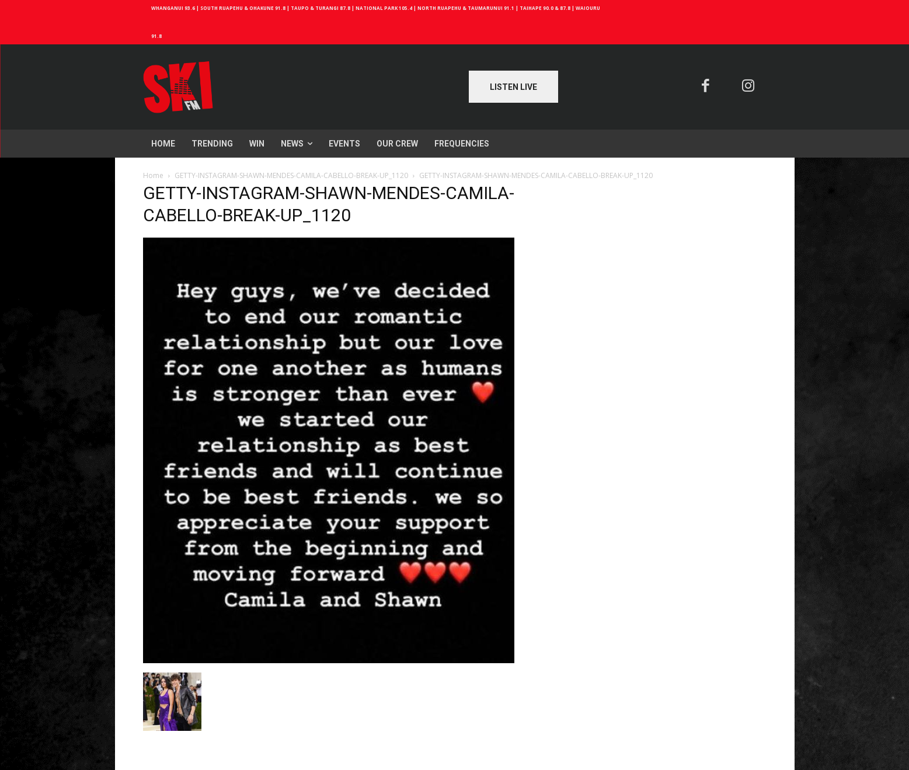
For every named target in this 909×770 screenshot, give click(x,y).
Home (153, 175)
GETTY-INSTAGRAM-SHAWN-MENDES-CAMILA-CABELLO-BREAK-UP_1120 (291, 175)
